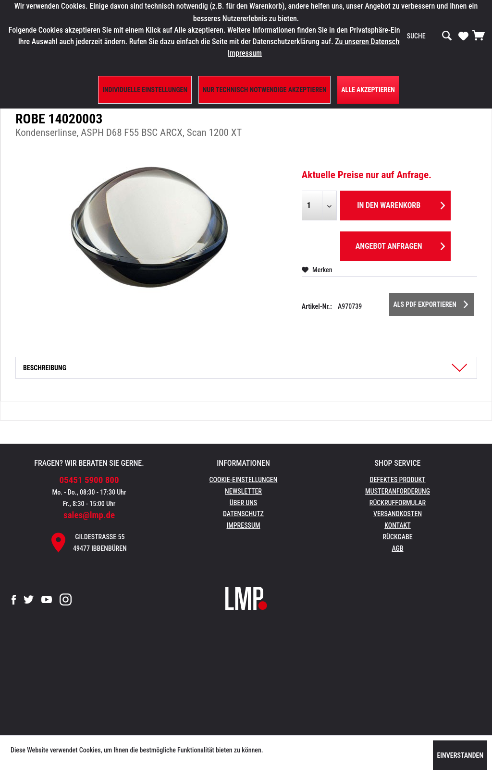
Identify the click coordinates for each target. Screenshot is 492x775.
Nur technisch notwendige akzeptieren (265, 90)
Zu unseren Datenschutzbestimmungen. (395, 41)
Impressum (243, 525)
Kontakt (397, 525)
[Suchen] (446, 36)
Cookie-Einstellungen (243, 480)
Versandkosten (397, 514)
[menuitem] (429, 36)
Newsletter (243, 491)
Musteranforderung (397, 491)
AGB (397, 548)
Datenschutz (243, 514)
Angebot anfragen (400, 245)
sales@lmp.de (89, 515)
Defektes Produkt (397, 480)
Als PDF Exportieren (430, 302)
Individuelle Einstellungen (144, 90)
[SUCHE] (429, 36)
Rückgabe (397, 537)
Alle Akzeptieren (368, 90)
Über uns (243, 503)
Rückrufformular (397, 503)
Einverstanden (460, 755)
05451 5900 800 (89, 479)
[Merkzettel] (463, 35)
